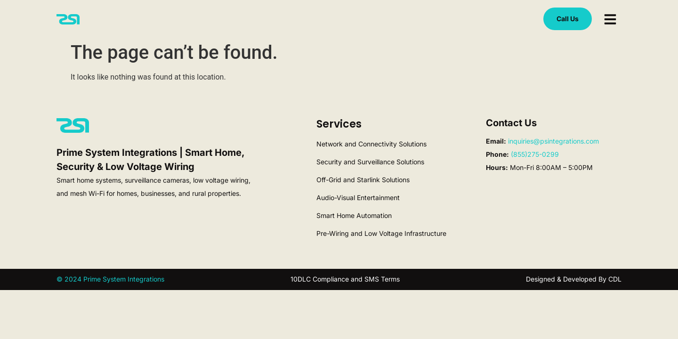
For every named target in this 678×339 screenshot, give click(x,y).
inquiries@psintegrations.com (553, 141)
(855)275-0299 (535, 154)
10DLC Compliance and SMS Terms (345, 279)
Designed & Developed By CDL (574, 279)
